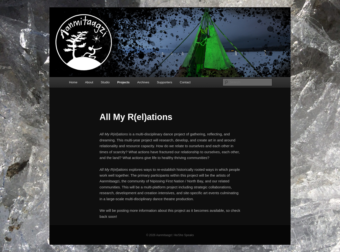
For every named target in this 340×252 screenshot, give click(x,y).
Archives (143, 82)
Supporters (164, 82)
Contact (185, 82)
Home (73, 82)
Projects (123, 82)
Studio (105, 82)
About (89, 82)
